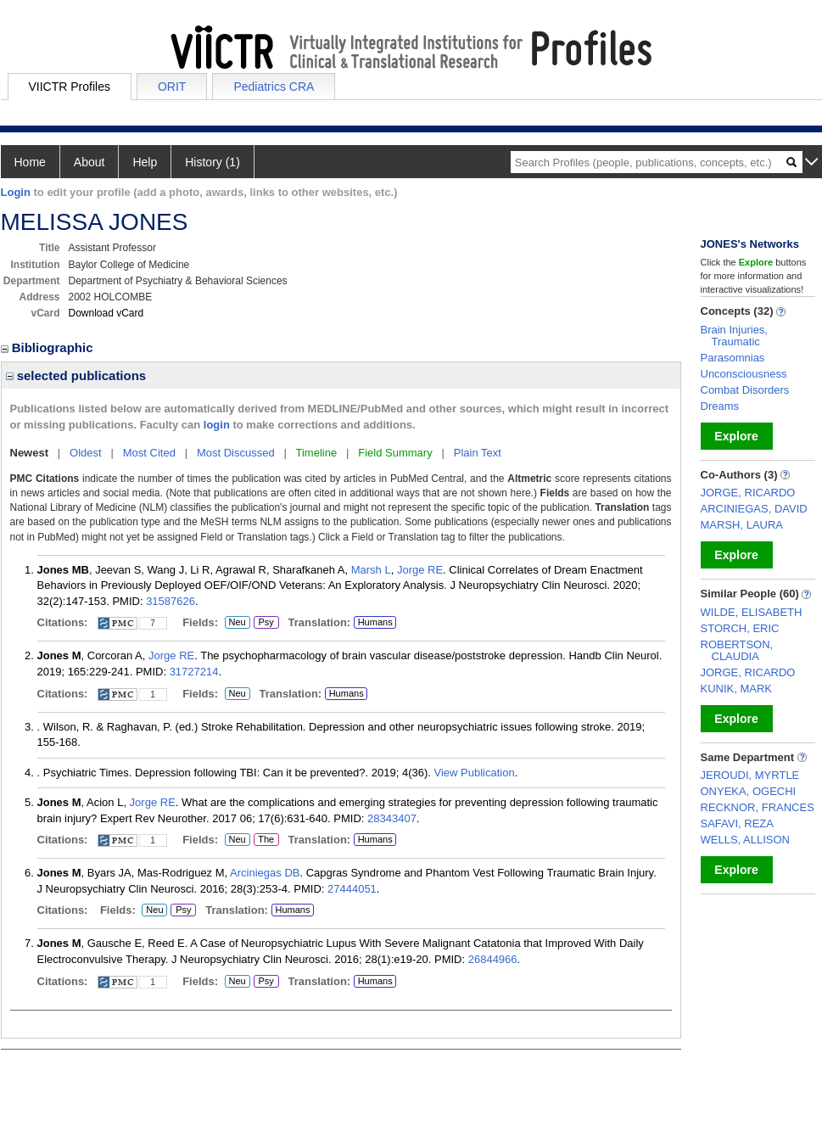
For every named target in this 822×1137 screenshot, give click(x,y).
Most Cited (149, 452)
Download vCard (106, 313)
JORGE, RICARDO (748, 492)
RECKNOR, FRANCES (757, 807)
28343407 (392, 818)
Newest (29, 452)
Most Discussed (236, 452)
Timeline (317, 452)
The (266, 840)
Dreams (720, 406)
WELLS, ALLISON (746, 839)
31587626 (170, 601)
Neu (235, 623)
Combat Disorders (745, 390)
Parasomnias (733, 357)
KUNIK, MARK (737, 688)
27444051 (352, 888)
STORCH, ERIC (740, 628)
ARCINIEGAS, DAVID (754, 508)
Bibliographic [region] (49, 347)
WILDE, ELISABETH (751, 612)
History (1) (212, 162)
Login (16, 192)
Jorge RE (420, 569)
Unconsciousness (744, 373)
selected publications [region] (76, 375)
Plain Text (477, 452)
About (89, 162)
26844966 (492, 959)
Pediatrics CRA (273, 86)
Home (30, 162)
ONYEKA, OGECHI (749, 791)
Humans (375, 622)
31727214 (194, 671)
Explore (736, 436)
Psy (265, 623)
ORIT (172, 86)
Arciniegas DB (264, 872)
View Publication (474, 772)
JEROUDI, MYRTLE (750, 775)
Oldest (86, 452)
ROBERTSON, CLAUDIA (737, 650)
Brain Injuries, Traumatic (734, 335)
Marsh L (371, 569)
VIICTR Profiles (69, 86)
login (217, 424)
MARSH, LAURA (742, 524)
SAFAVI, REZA (737, 823)
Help (144, 162)
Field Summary (395, 452)
